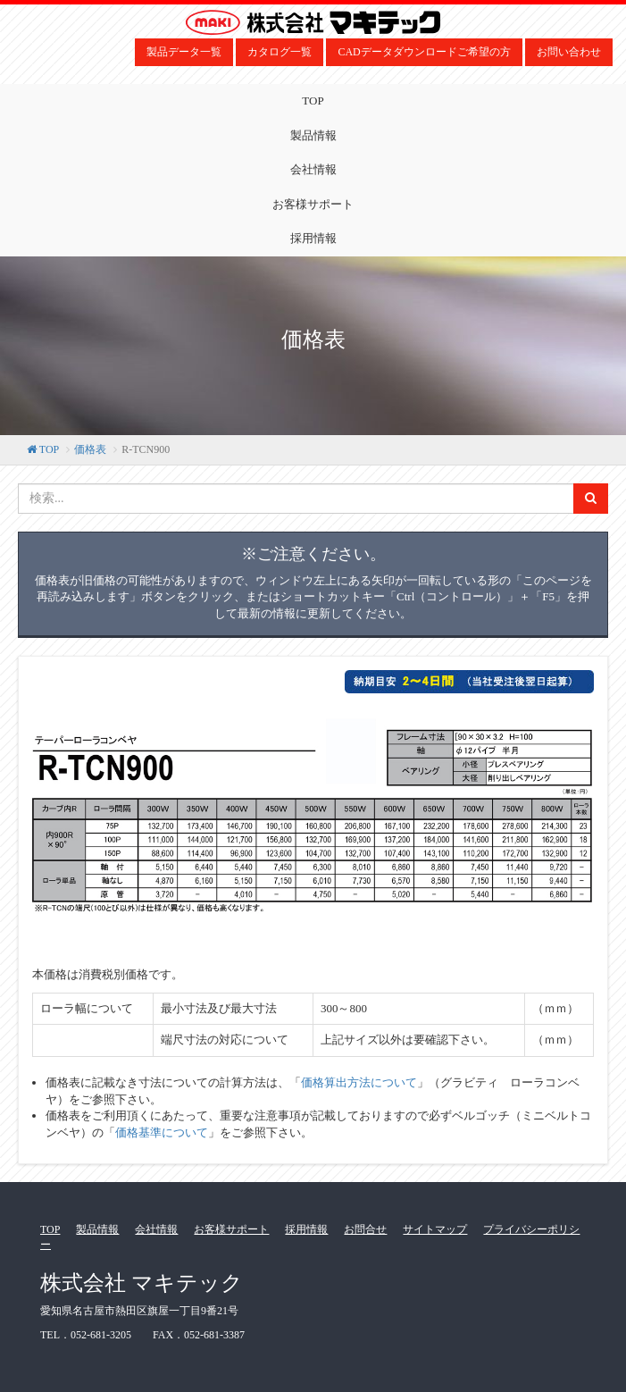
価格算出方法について (359, 1082)
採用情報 (313, 238)
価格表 (90, 449)
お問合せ (365, 1229)
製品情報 (313, 135)
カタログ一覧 (279, 52)
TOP (312, 100)
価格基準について (161, 1132)
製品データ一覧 (183, 52)
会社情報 (313, 169)
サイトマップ (435, 1229)
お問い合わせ (569, 52)
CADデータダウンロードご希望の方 (424, 52)
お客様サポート (313, 204)
